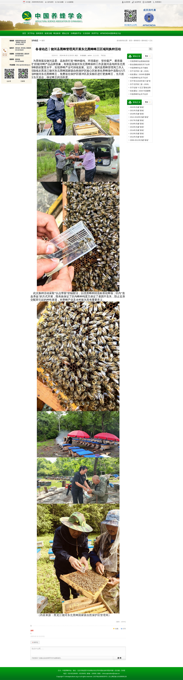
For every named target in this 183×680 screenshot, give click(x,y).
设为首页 (49, 2)
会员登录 (126, 2)
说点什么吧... (79, 651)
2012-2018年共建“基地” (139, 117)
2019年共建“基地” (137, 114)
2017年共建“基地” (137, 120)
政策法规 (48, 33)
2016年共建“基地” (137, 124)
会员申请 (136, 2)
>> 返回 (42, 40)
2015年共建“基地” (137, 127)
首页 (24, 33)
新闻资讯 (39, 33)
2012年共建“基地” (137, 137)
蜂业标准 (56, 33)
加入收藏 (59, 2)
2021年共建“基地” (137, 110)
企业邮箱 (69, 2)
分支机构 (86, 33)
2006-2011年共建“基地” (139, 140)
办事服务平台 (76, 33)
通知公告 (65, 33)
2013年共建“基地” (137, 134)
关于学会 (31, 33)
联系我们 (157, 2)
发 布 (119, 658)
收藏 (116, 629)
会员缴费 (147, 2)
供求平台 (95, 33)
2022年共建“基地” (137, 107)
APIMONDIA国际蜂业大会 (110, 33)
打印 (124, 629)
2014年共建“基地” (137, 130)
